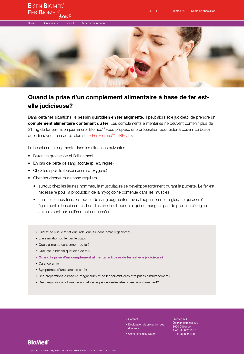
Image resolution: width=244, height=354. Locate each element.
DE (150, 10)
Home (31, 23)
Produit (69, 23)
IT (165, 10)
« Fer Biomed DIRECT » (110, 135)
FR (157, 10)
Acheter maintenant (94, 23)
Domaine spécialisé (203, 10)
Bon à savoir (50, 23)
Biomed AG (178, 10)
